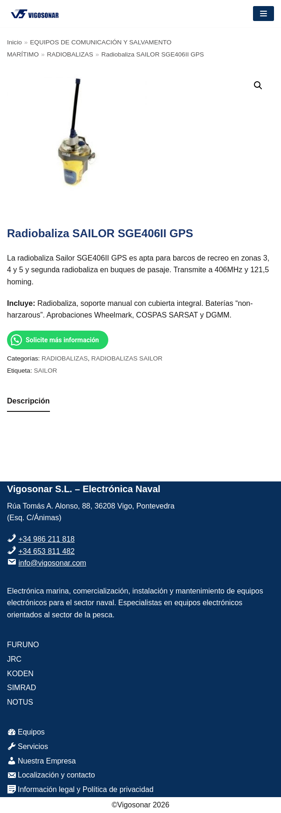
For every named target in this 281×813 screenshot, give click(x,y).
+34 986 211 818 (46, 539)
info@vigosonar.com (52, 563)
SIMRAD (21, 688)
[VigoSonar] (35, 14)
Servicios (27, 746)
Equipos (26, 732)
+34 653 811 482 (46, 551)
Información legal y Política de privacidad (80, 789)
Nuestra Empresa (41, 761)
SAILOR (45, 370)
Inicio (14, 42)
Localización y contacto (51, 775)
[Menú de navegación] (263, 13)
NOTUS (20, 702)
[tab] (28, 401)
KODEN (20, 674)
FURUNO (23, 645)
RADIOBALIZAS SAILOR (127, 358)
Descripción (28, 401)
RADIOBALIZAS (70, 54)
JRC (14, 659)
